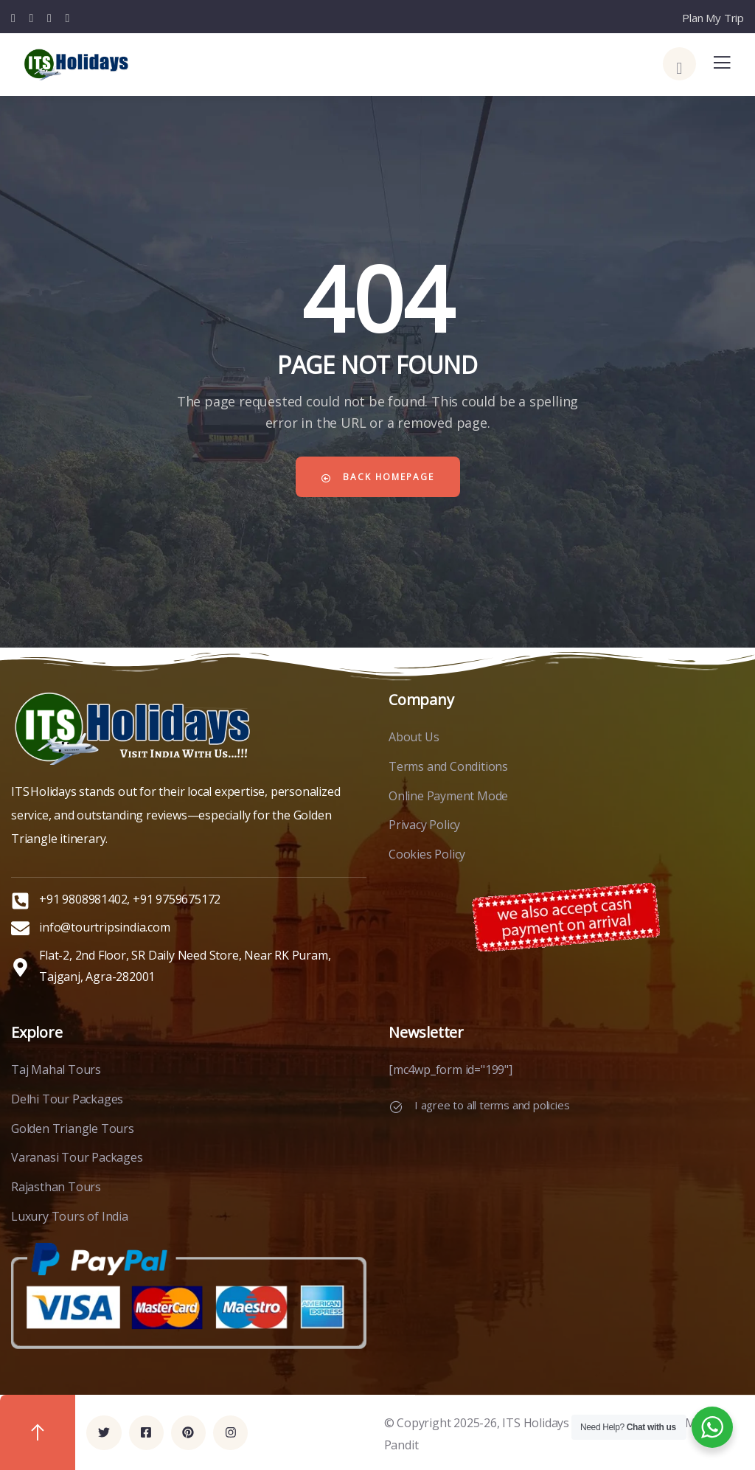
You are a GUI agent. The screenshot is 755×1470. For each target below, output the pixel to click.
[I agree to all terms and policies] (396, 1107)
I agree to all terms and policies (491, 1105)
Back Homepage (377, 477)
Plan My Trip (713, 17)
